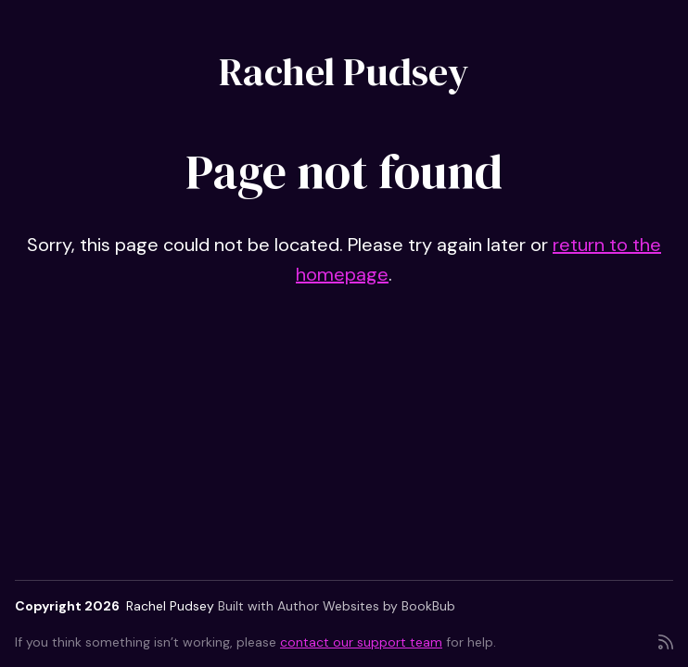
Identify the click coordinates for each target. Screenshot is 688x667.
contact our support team (361, 642)
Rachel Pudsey (344, 71)
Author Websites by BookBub (366, 606)
